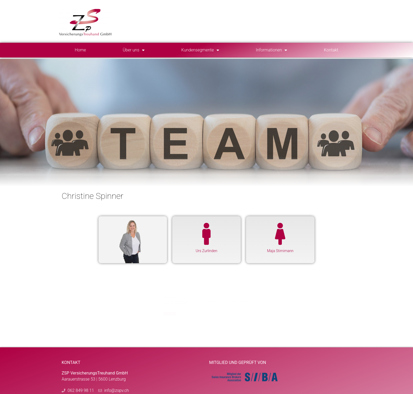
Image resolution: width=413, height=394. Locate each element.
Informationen (271, 50)
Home (80, 49)
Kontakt (331, 49)
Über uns (134, 50)
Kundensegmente (200, 50)
